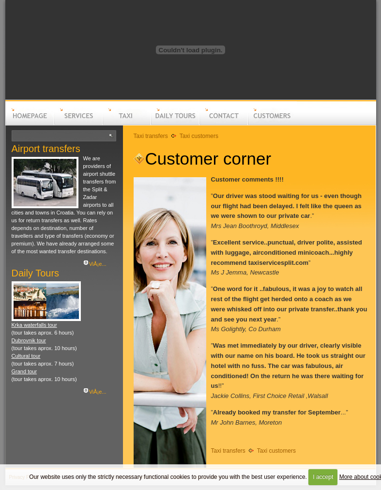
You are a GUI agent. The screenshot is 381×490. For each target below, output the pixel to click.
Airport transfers (46, 148)
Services (78, 124)
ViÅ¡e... (98, 264)
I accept (323, 477)
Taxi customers (199, 136)
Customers (271, 124)
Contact (223, 124)
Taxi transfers (151, 136)
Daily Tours (36, 273)
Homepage (29, 124)
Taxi (126, 124)
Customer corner (208, 158)
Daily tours (175, 124)
